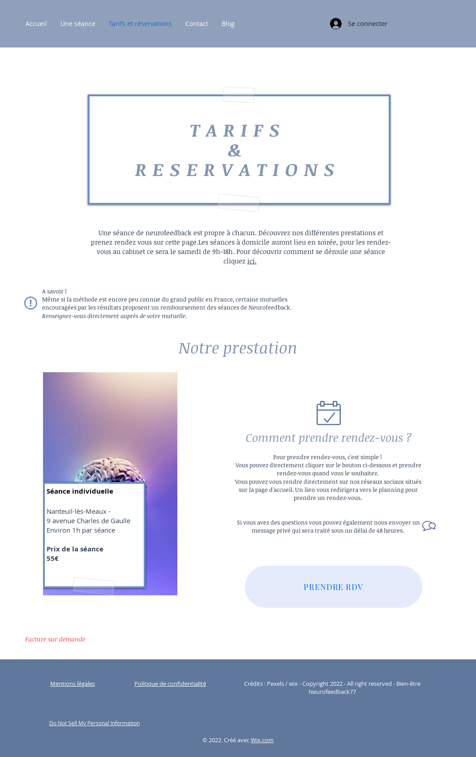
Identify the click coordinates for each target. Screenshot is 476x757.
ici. (252, 260)
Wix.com (262, 740)
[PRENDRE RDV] (333, 587)
